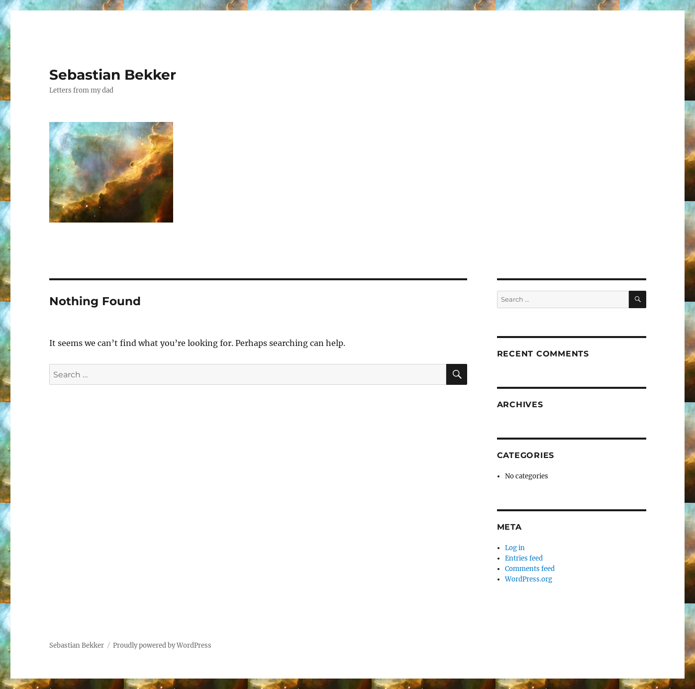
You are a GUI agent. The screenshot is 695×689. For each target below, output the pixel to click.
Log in (515, 548)
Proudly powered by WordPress (162, 645)
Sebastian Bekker (112, 74)
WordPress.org (528, 579)
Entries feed (524, 558)
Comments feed (530, 569)
